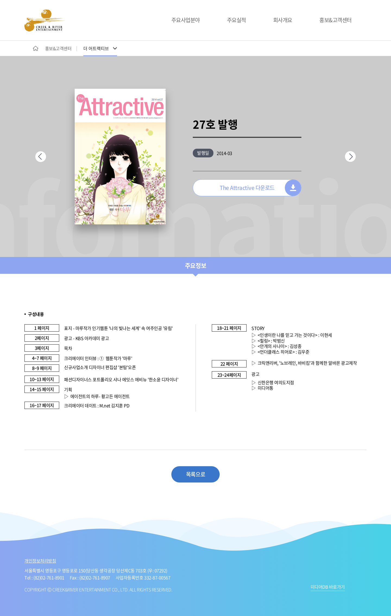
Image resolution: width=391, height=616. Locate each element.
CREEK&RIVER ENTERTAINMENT (44, 20)
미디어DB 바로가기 (328, 587)
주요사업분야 (185, 20)
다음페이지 (350, 156)
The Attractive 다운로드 (247, 188)
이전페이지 (40, 156)
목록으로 (195, 474)
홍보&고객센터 (335, 20)
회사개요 (282, 20)
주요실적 (236, 20)
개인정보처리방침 (40, 560)
